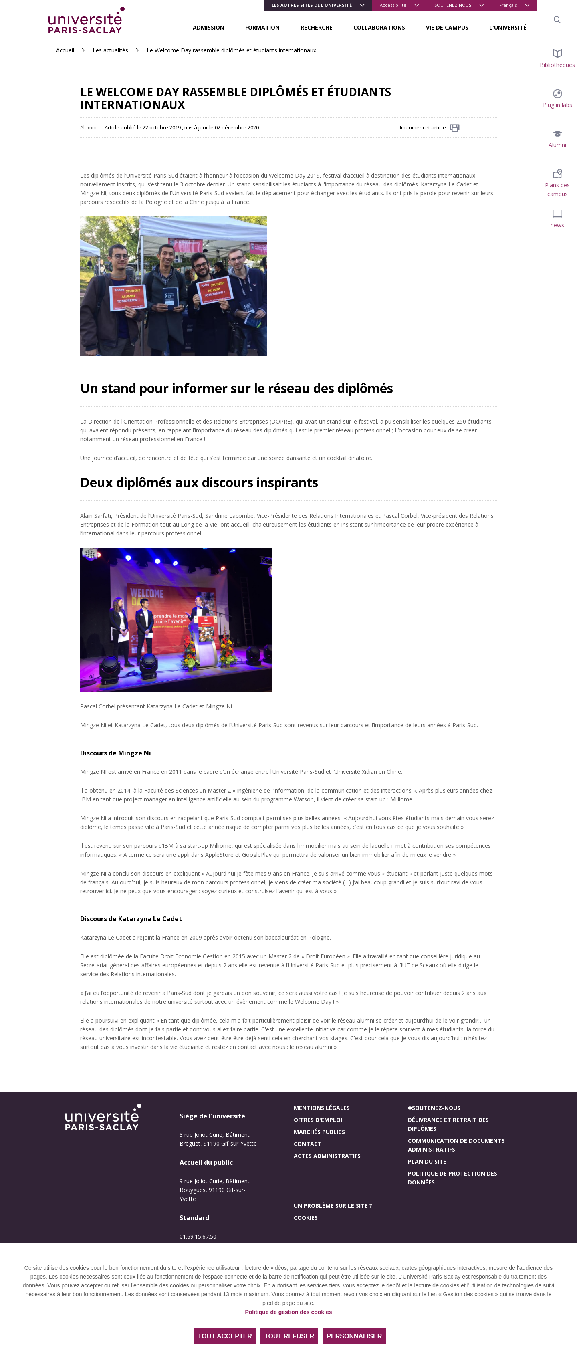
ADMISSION (208, 27)
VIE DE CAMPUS (447, 27)
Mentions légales (322, 1108)
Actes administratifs (327, 1156)
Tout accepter (225, 1336)
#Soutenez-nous (434, 1108)
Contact (308, 1144)
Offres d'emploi (318, 1120)
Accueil (65, 50)
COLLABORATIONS (379, 27)
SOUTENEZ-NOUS (452, 5)
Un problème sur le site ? (333, 1205)
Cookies (306, 1217)
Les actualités (110, 50)
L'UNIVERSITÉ (508, 27)
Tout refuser (289, 1336)
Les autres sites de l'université (312, 5)
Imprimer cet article (430, 128)
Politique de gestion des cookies (288, 1312)
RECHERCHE (317, 27)
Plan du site (427, 1161)
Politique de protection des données (452, 1178)
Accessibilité (393, 5)
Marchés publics (319, 1132)
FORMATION (262, 27)
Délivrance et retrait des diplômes (448, 1124)
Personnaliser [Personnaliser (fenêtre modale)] (354, 1336)
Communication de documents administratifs (456, 1145)
